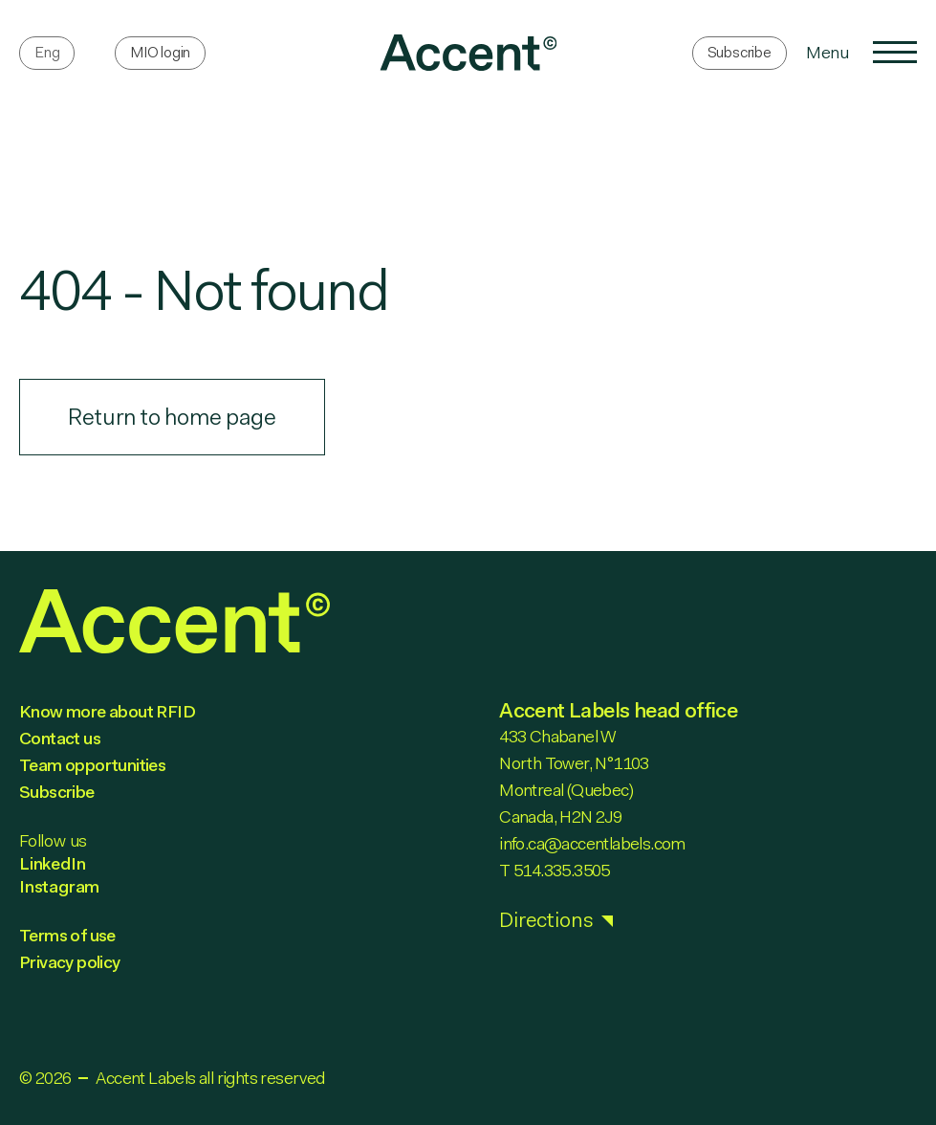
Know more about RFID (107, 711)
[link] (468, 52)
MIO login (160, 52)
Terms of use (67, 935)
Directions (546, 920)
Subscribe (739, 52)
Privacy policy (69, 962)
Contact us (59, 738)
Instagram (59, 886)
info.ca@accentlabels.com (592, 843)
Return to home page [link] (171, 417)
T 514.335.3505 (554, 870)
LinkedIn (52, 863)
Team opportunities (92, 765)
